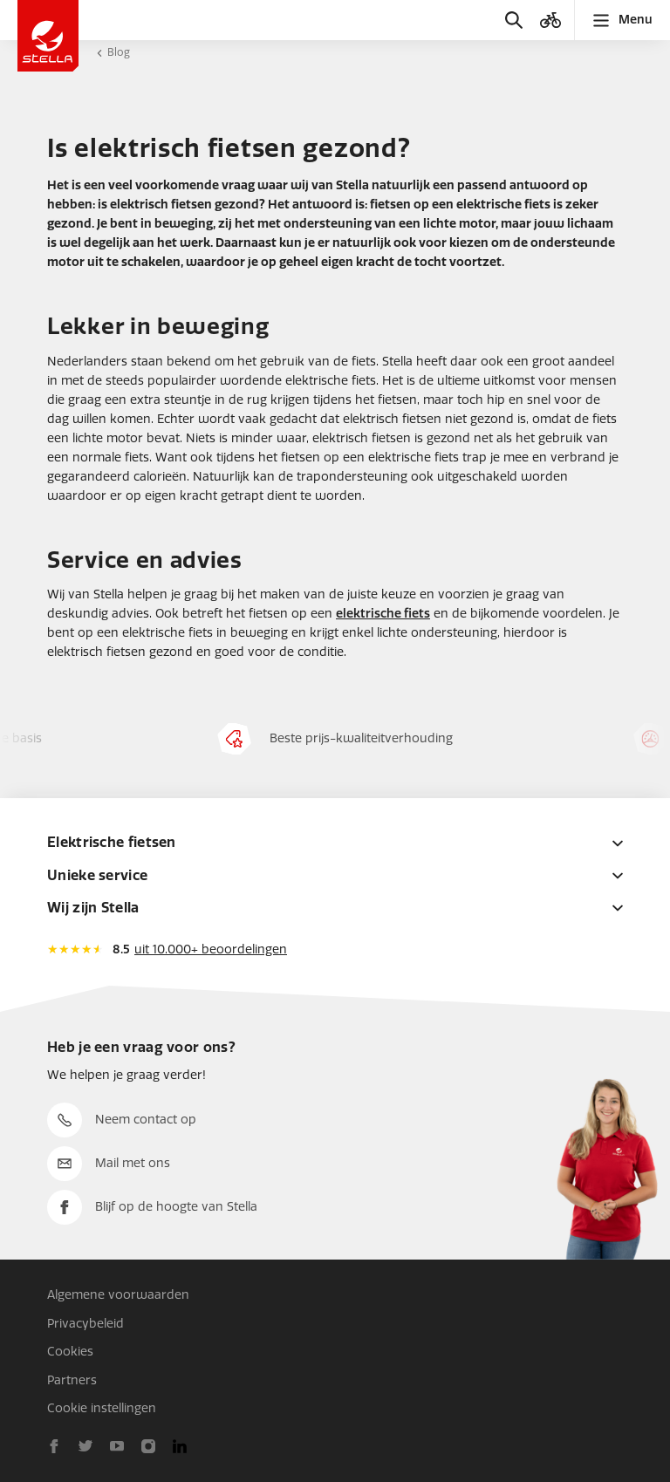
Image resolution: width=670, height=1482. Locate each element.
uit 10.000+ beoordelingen (210, 949)
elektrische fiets (383, 613)
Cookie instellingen (101, 1408)
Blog (118, 52)
